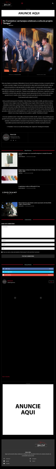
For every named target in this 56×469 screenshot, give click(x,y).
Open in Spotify (6, 376)
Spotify (7, 461)
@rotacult (10, 280)
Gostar (51, 268)
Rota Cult (13, 134)
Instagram (34, 458)
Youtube (8, 463)
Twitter (33, 461)
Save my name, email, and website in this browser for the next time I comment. (21, 252)
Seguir (51, 271)
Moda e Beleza (21, 156)
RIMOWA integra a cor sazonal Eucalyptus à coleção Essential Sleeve (35, 154)
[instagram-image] (15, 298)
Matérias (11, 25)
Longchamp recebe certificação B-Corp (29, 186)
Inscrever (50, 274)
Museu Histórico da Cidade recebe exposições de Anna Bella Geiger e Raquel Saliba (34, 203)
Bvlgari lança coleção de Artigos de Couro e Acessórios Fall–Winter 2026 (34, 170)
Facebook (8, 458)
